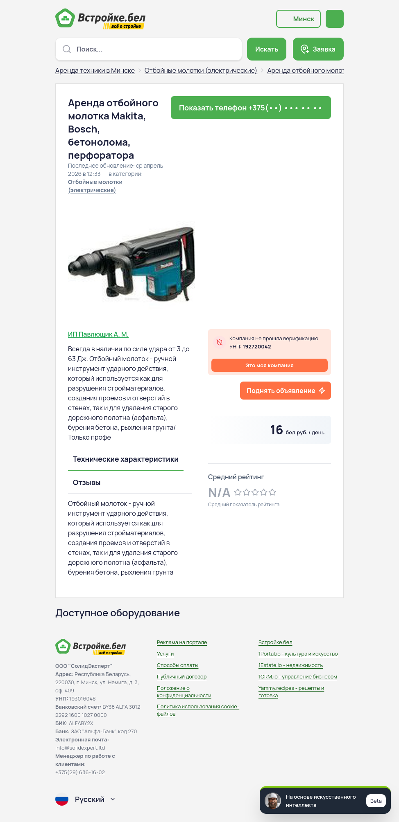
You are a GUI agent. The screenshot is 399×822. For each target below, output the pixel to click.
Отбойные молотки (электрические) (201, 70)
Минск (303, 18)
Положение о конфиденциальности (184, 691)
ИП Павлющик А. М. (98, 334)
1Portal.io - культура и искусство (298, 653)
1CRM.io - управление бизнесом (297, 676)
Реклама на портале (182, 642)
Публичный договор (181, 676)
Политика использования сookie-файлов (198, 710)
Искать (266, 49)
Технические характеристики (126, 459)
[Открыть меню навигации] (335, 19)
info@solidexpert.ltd (80, 747)
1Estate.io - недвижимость (290, 665)
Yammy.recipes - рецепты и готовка (291, 691)
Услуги (165, 653)
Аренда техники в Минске (95, 70)
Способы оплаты (177, 665)
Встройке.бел (275, 642)
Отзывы (87, 482)
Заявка (324, 49)
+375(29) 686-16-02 (80, 772)
